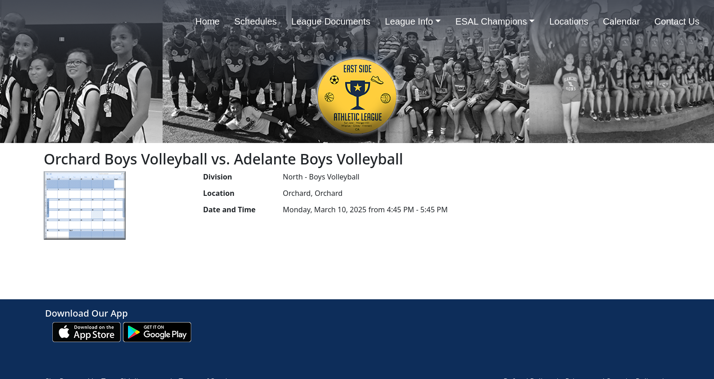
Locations (568, 21)
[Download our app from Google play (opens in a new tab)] (157, 331)
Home (207, 21)
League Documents (330, 21)
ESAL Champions (495, 21)
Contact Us (676, 21)
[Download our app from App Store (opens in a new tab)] (86, 331)
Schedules (255, 21)
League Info (413, 21)
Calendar (621, 21)
